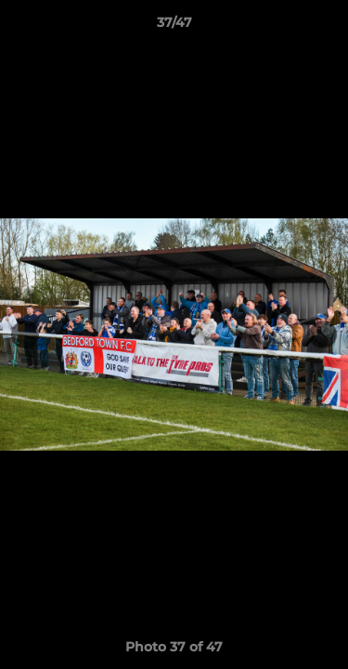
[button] (326, 27)
